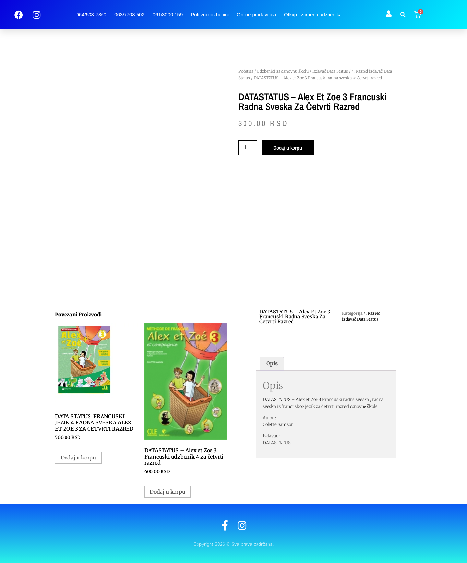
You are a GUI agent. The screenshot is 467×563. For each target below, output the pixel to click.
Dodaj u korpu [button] (78, 457)
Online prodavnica (256, 14)
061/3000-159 (168, 14)
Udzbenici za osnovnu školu (283, 71)
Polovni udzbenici (210, 14)
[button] (403, 14)
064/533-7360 (92, 14)
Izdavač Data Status (330, 71)
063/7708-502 (129, 14)
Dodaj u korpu (287, 147)
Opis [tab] (272, 363)
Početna (245, 71)
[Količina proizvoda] (247, 147)
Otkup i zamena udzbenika (313, 14)
